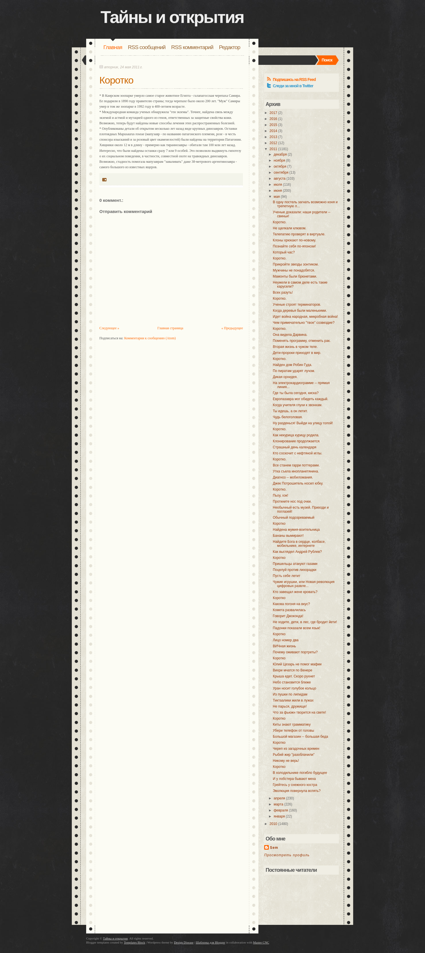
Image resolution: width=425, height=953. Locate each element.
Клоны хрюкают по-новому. (294, 240)
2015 (273, 125)
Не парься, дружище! (290, 706)
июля (278, 185)
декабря (280, 154)
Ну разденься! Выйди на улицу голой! (303, 423)
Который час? (284, 252)
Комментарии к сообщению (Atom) (150, 338)
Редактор (229, 47)
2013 (273, 137)
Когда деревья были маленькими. (300, 311)
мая (277, 197)
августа (279, 179)
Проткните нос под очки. (292, 501)
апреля (279, 798)
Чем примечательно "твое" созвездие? (304, 323)
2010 (273, 824)
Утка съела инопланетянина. (296, 471)
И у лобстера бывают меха (294, 779)
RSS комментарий (192, 47)
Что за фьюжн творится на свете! (299, 712)
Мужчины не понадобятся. (294, 270)
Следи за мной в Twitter (293, 86)
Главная (112, 47)
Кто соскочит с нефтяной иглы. (297, 453)
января (279, 816)
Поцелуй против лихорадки (294, 570)
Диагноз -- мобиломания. (293, 477)
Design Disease (184, 942)
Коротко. (280, 222)
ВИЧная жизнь (284, 646)
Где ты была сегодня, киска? (295, 393)
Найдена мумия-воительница (296, 530)
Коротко (116, 80)
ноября (279, 160)
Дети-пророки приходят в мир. (297, 353)
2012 (273, 143)
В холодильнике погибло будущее (300, 773)
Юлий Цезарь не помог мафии (297, 664)
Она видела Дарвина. (290, 335)
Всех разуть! (283, 292)
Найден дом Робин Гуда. (292, 365)
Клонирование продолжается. (296, 441)
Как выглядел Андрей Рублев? (297, 552)
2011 (273, 149)
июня (278, 191)
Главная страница (170, 328)
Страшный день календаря (294, 447)
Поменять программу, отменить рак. (302, 341)
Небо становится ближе (292, 682)
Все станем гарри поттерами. (296, 465)
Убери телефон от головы (293, 731)
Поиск (327, 60)
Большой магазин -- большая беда (300, 737)
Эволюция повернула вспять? (296, 791)
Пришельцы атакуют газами (295, 564)
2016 (273, 119)
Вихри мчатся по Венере (292, 670)
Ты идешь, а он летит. (290, 411)
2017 (273, 113)
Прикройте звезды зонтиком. (296, 264)
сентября (281, 173)
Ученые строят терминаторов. (297, 305)
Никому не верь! (286, 761)
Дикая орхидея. (285, 377)
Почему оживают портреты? (295, 652)
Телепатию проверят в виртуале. (299, 234)
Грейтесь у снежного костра (295, 785)
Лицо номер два (285, 640)
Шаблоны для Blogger (210, 942)
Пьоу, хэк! (280, 495)
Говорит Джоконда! (288, 616)
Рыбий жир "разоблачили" (293, 755)
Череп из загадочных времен (296, 749)
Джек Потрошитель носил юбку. (298, 483)
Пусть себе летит (286, 576)
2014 (273, 131)
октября (280, 166)
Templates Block (134, 942)
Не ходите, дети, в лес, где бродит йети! (305, 622)
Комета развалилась (289, 610)
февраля (281, 810)
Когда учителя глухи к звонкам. (297, 405)
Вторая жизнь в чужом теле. (295, 347)
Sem (274, 848)
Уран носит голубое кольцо (294, 688)
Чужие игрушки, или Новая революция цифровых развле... (304, 584)
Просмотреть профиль (287, 855)
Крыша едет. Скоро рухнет (294, 676)
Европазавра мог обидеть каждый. (300, 399)
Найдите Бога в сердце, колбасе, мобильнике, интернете (299, 544)
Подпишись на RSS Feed (294, 79)
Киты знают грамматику (292, 725)
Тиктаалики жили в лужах (293, 700)
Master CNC (261, 942)
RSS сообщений (146, 47)
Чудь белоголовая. (288, 417)
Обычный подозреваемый (293, 518)
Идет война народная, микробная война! (305, 317)
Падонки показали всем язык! (296, 628)
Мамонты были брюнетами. (295, 276)
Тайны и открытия (172, 17)
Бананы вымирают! (288, 536)
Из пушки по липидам (290, 694)
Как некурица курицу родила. (296, 435)
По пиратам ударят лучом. (294, 371)
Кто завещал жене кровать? (295, 592)
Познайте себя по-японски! (294, 246)
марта (278, 804)
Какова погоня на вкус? (291, 604)
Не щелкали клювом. (289, 228)
